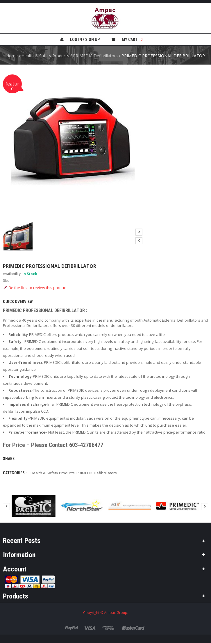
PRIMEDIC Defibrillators (95, 55)
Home (12, 55)
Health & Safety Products (45, 55)
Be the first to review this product (38, 287)
